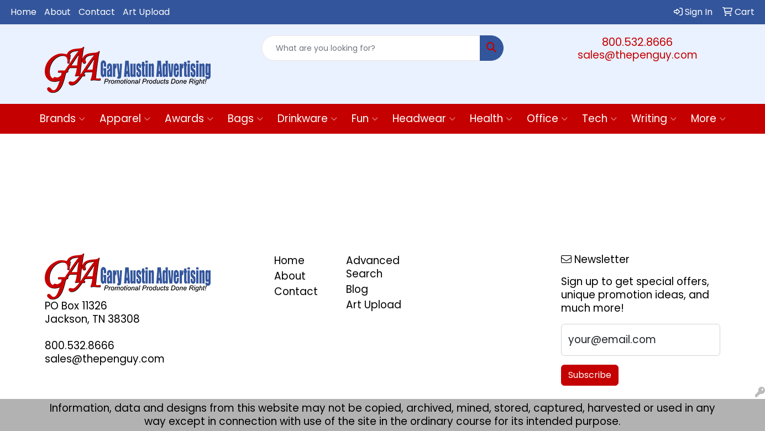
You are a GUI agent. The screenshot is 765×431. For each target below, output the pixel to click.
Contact (96, 12)
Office (547, 118)
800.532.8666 (637, 42)
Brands (62, 118)
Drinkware (307, 118)
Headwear (423, 118)
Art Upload (146, 12)
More (708, 118)
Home (23, 12)
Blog (357, 289)
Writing (654, 118)
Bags (245, 118)
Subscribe (589, 375)
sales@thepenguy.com (638, 55)
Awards (189, 118)
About (57, 12)
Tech (599, 118)
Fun (365, 118)
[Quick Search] (370, 48)
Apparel (124, 118)
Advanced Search (373, 267)
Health (491, 118)
